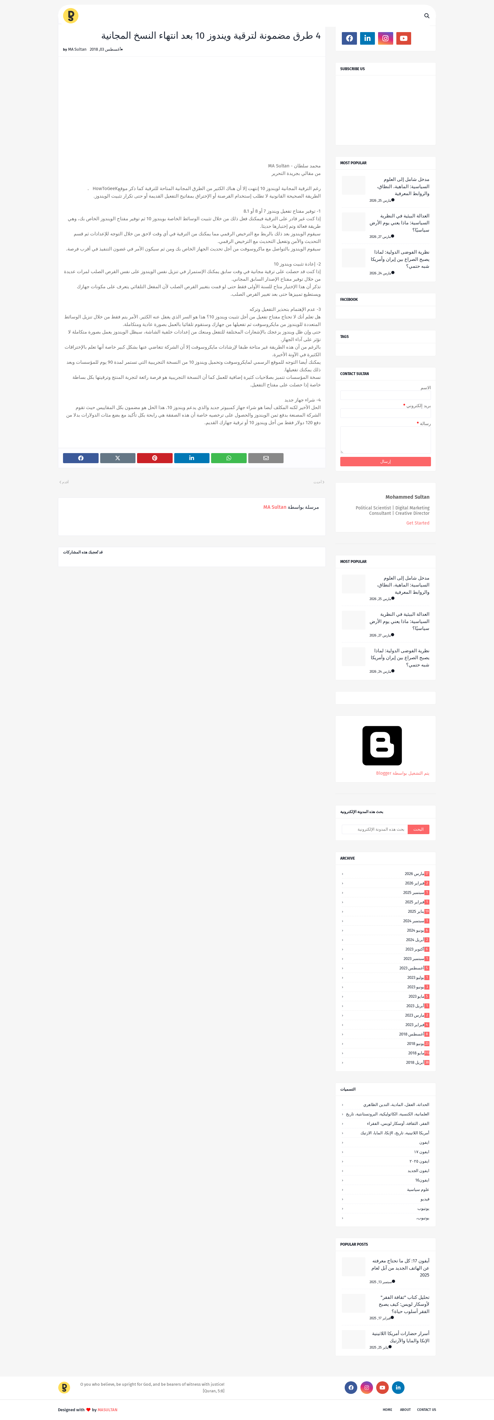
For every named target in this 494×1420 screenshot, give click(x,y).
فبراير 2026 (417, 883)
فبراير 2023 (417, 1024)
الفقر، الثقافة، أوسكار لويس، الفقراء (398, 1123)
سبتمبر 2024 (416, 920)
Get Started (417, 523)
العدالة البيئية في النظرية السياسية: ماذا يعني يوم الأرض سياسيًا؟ (399, 223)
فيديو (425, 1199)
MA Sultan (77, 49)
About (405, 1410)
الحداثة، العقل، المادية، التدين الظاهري (396, 1104)
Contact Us (426, 1410)
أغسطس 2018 (414, 1034)
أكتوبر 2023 (417, 949)
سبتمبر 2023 (416, 958)
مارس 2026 (417, 873)
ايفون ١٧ (421, 1151)
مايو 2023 (419, 996)
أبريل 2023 (417, 1005)
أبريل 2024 (417, 939)
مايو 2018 (418, 1053)
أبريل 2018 (417, 1062)
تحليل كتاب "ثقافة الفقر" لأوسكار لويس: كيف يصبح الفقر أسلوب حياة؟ (404, 1304)
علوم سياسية (418, 1189)
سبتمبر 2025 (416, 892)
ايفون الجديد (418, 1170)
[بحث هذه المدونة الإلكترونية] (375, 829)
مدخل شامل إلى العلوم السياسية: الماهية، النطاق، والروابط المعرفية (403, 186)
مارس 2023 (417, 1015)
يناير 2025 (418, 911)
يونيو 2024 (418, 930)
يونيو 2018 (418, 1043)
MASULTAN (108, 1409)
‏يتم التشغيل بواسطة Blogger (382, 770)
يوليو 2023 (418, 977)
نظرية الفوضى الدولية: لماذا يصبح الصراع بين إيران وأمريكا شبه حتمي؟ (400, 259)
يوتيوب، (422, 1217)
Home (387, 1410)
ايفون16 (422, 1180)
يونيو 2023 (418, 987)
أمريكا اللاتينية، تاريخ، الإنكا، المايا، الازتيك (394, 1133)
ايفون (424, 1142)
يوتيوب (423, 1208)
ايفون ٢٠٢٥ (419, 1161)
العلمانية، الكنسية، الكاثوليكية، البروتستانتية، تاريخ (387, 1114)
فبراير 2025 (417, 902)
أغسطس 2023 (414, 968)
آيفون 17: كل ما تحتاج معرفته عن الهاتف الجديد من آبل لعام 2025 (400, 1268)
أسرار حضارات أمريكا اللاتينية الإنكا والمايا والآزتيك (400, 1337)
